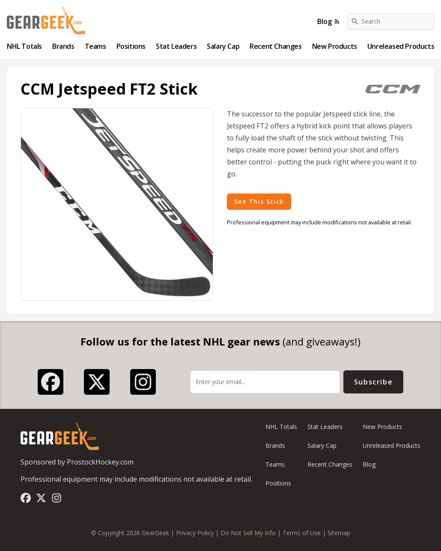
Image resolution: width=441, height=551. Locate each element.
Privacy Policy (195, 533)
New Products (334, 46)
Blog (328, 21)
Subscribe (373, 382)
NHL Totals (24, 46)
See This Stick (259, 201)
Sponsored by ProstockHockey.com (77, 462)
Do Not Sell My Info (248, 533)
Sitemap (339, 533)
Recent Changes (275, 46)
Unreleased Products (400, 46)
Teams (95, 46)
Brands (63, 46)
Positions (131, 46)
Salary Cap (223, 46)
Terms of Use (302, 533)
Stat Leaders (176, 46)
